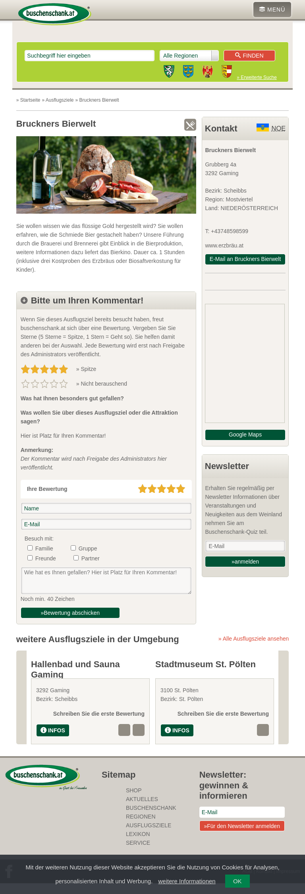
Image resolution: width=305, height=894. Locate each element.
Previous (21, 703)
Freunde (45, 558)
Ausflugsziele (148, 836)
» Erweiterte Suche (256, 77)
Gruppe (88, 548)
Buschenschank (151, 818)
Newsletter (227, 466)
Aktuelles (142, 810)
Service (138, 853)
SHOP (134, 801)
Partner (90, 558)
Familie (44, 548)
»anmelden (245, 561)
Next (283, 703)
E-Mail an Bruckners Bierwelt (245, 259)
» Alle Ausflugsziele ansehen (253, 638)
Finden (249, 55)
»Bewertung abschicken (70, 613)
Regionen (141, 827)
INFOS (53, 741)
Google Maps (245, 434)
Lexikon (138, 845)
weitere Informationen (186, 881)
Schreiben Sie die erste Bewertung (99, 724)
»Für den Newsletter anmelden (242, 837)
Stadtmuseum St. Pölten (205, 664)
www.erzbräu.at (224, 245)
